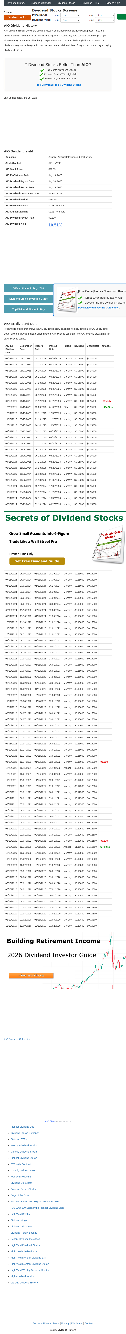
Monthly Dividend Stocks (23, 1151)
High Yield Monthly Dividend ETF (28, 1257)
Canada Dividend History (24, 1282)
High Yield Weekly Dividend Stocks (29, 1270)
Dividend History (16, 2)
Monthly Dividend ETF (22, 1170)
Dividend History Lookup (23, 1232)
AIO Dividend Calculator (17, 1039)
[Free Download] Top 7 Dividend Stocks (58, 84)
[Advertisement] (58, 125)
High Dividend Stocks (22, 1276)
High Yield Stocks (20, 1214)
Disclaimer (77, 1323)
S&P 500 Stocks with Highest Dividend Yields (35, 1201)
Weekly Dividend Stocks (23, 1145)
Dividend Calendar (41, 2)
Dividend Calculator (21, 1182)
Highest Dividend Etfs (22, 1126)
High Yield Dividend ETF (23, 1251)
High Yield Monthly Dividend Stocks (29, 1263)
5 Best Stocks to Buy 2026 (28, 288)
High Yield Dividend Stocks (25, 1245)
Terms (56, 1323)
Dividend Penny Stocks (23, 1189)
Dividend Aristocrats (21, 1226)
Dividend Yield (112, 2)
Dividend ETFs (91, 2)
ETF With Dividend (20, 1164)
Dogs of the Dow (19, 1195)
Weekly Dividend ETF (22, 1176)
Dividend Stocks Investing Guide (28, 298)
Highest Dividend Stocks (23, 1157)
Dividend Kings (18, 1220)
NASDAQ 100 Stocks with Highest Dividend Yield (37, 1207)
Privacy (65, 1323)
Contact (89, 1323)
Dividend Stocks (66, 2)
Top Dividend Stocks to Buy (28, 309)
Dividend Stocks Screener (24, 1133)
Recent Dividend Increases (25, 1239)
